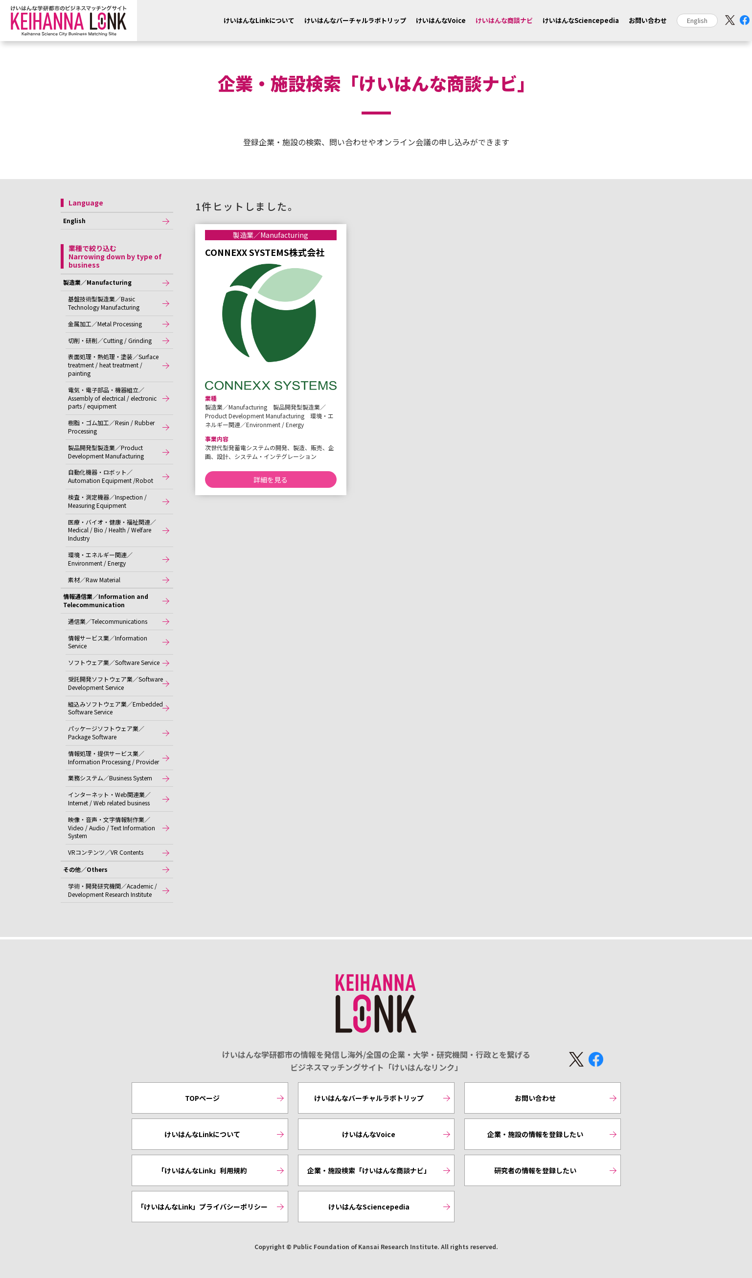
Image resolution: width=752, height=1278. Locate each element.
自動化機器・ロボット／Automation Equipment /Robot (110, 476)
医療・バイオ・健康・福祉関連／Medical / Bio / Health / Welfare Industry (112, 530)
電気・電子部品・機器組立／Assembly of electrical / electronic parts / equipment (112, 398)
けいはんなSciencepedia (581, 20)
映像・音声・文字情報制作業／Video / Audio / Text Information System (111, 827)
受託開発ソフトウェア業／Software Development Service (115, 683)
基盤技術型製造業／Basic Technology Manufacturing (103, 303)
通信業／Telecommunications (107, 621)
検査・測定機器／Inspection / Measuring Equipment (107, 501)
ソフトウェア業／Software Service (114, 662)
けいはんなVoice (441, 20)
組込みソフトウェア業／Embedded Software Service (115, 708)
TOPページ (202, 1098)
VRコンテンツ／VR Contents (105, 852)
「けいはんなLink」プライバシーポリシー (202, 1206)
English (697, 20)
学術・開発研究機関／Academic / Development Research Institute (112, 890)
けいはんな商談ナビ (504, 20)
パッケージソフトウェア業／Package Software (106, 732)
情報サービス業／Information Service (107, 642)
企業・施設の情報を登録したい (535, 1134)
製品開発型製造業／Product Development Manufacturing (106, 451)
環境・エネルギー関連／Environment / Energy (100, 558)
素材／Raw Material (94, 579)
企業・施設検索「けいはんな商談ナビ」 (369, 1170)
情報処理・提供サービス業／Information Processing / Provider (113, 757)
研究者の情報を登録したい (535, 1170)
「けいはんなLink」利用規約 (202, 1170)
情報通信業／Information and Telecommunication (105, 600)
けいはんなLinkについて (259, 20)
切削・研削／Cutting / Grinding (110, 340)
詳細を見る (270, 479)
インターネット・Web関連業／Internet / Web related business (109, 798)
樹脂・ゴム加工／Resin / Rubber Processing (111, 426)
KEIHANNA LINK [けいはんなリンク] (376, 1004)
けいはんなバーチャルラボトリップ (355, 20)
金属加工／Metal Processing (105, 324)
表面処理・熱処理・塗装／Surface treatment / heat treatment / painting (113, 364)
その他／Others (85, 869)
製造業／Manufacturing (97, 282)
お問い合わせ (648, 20)
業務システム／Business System (110, 778)
